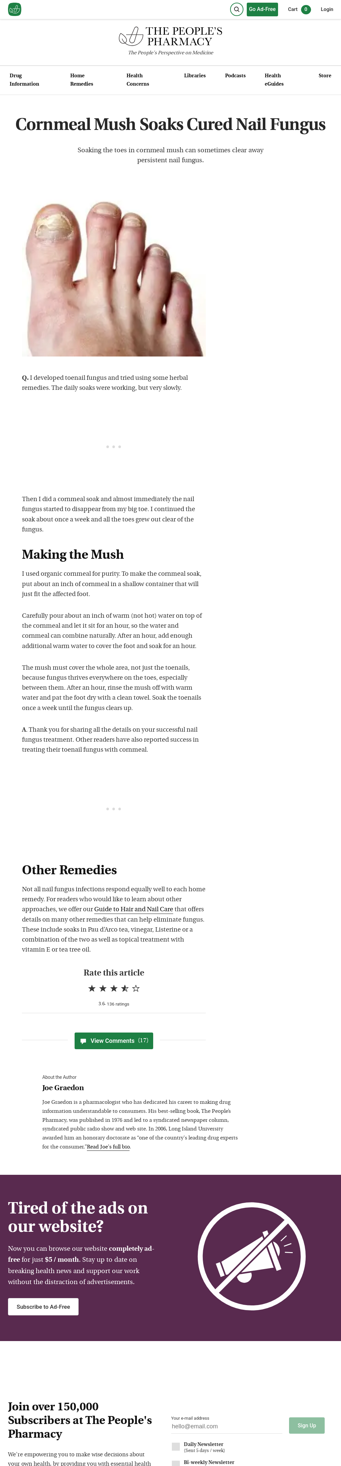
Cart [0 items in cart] (299, 9)
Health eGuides (274, 80)
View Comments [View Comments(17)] (114, 1041)
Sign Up (307, 1425)
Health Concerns (138, 80)
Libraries (195, 76)
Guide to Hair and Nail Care (133, 910)
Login (327, 9)
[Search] (236, 9)
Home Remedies (81, 80)
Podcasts (235, 76)
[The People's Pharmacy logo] (170, 38)
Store (325, 76)
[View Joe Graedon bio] (142, 1089)
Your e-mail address (190, 1418)
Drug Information (24, 80)
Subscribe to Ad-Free (43, 1306)
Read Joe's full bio (108, 1147)
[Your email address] (226, 1428)
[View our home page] (14, 9)
